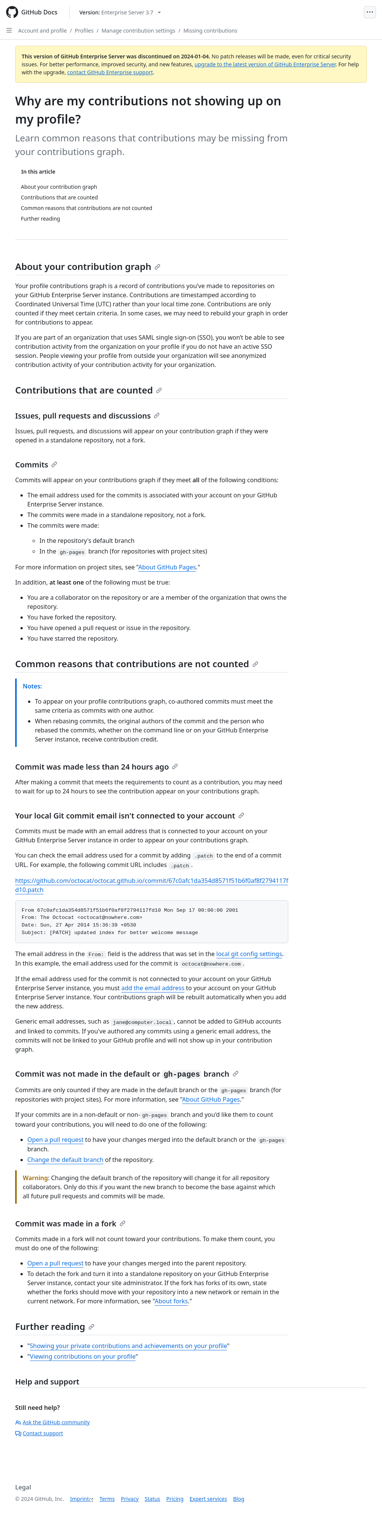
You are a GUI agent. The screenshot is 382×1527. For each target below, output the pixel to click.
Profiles (84, 30)
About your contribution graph (87, 266)
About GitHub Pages (167, 567)
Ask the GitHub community (52, 1422)
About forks (171, 1301)
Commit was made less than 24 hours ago (96, 767)
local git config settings (249, 954)
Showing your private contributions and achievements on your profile (128, 1346)
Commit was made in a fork (70, 1223)
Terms (107, 1498)
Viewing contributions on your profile (82, 1356)
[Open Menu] (370, 12)
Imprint (79, 1498)
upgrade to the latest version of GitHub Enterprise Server (265, 64)
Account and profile (42, 30)
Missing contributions (210, 30)
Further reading (54, 1326)
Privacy (130, 1498)
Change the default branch (65, 1159)
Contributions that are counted (88, 390)
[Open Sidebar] (9, 30)
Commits (36, 464)
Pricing (174, 1498)
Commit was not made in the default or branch (127, 1074)
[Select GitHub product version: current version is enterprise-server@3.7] (120, 12)
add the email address (152, 988)
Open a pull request (55, 1139)
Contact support (39, 1433)
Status (152, 1498)
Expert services (208, 1498)
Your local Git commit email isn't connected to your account (129, 816)
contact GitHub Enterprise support (110, 72)
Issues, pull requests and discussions (87, 416)
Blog (238, 1498)
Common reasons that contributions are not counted (136, 663)
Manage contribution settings (138, 30)
